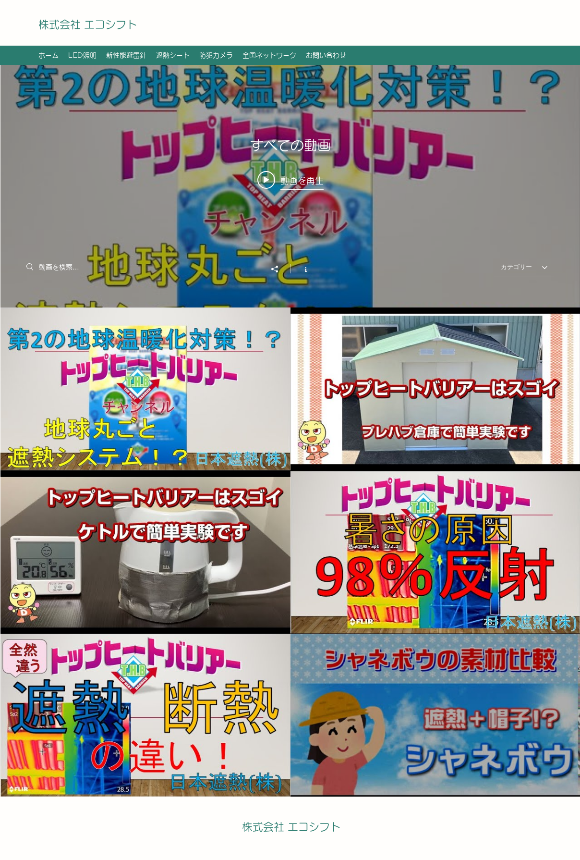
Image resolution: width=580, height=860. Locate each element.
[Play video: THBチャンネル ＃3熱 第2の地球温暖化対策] (290, 180)
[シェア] (279, 269)
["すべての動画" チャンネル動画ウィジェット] (290, 431)
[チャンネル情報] (301, 268)
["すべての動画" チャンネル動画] (290, 552)
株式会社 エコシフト (87, 24)
